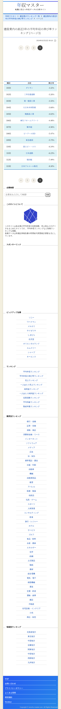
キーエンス (31, 357)
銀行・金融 (31, 421)
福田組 (29, 159)
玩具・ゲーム (31, 500)
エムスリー (31, 348)
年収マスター (30, 5)
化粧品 (31, 495)
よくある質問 (10, 693)
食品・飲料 (31, 539)
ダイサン (29, 88)
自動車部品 (31, 478)
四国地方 (31, 658)
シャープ (31, 352)
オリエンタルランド (31, 344)
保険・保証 (31, 430)
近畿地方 (31, 645)
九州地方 (31, 662)
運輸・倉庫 (31, 595)
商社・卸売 (31, 617)
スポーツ (31, 504)
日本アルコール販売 (29, 166)
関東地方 (31, 649)
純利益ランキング (31, 389)
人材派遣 (31, 508)
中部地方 (31, 654)
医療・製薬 (31, 491)
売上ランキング (31, 380)
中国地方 (31, 641)
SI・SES (31, 456)
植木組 (29, 127)
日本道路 (29, 153)
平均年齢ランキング (31, 402)
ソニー (31, 318)
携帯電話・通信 (31, 461)
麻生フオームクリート (29, 120)
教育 (31, 482)
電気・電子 (31, 578)
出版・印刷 (31, 465)
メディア (31, 448)
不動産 (31, 604)
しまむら (31, 335)
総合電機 (31, 574)
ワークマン (31, 322)
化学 (31, 552)
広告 (31, 452)
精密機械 (31, 582)
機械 (31, 474)
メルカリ (31, 326)
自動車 (31, 469)
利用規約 (8, 697)
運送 (31, 587)
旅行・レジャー (31, 521)
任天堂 (31, 339)
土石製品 (31, 561)
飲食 (31, 517)
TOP (7, 679)
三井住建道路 (29, 94)
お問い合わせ (10, 683)
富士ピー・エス (29, 146)
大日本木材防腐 (29, 107)
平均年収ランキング (31, 372)
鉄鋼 (31, 556)
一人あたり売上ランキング (31, 385)
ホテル (31, 526)
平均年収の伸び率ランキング (31, 376)
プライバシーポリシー (14, 688)
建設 (31, 600)
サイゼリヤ (31, 331)
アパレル (31, 487)
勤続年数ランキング (31, 406)
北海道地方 (31, 632)
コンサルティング (31, 513)
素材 (31, 569)
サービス (31, 530)
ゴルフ (31, 534)
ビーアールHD (29, 133)
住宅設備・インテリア (31, 608)
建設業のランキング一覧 (30, 16)
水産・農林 (31, 543)
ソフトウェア (31, 443)
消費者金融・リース (31, 434)
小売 (31, 613)
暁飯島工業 (29, 114)
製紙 (31, 565)
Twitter (8, 702)
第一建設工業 (29, 101)
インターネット (31, 439)
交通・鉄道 (31, 591)
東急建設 (29, 140)
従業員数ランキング (31, 398)
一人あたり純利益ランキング (31, 393)
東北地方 (31, 636)
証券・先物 (31, 426)
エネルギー (31, 548)
